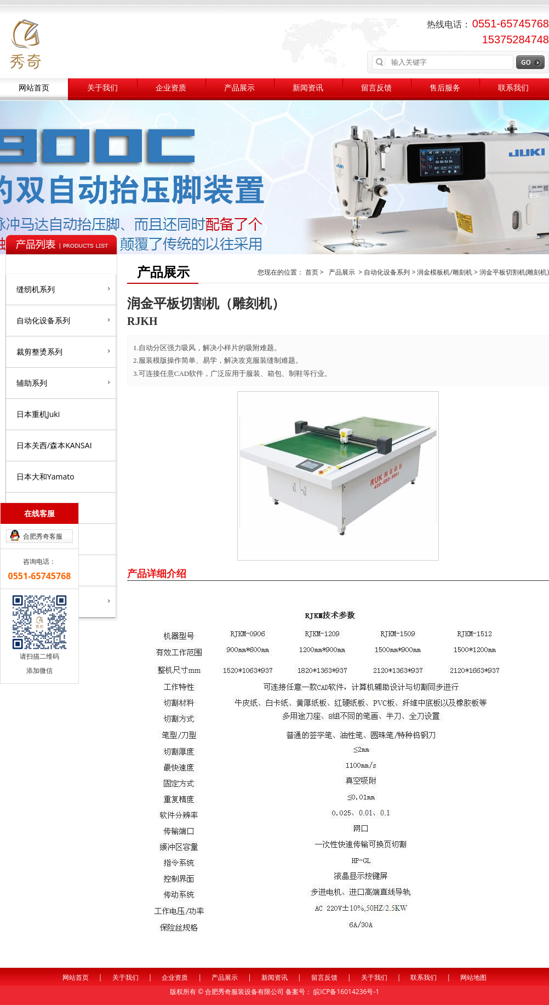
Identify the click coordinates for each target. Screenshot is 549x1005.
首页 (312, 272)
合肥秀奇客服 (42, 536)
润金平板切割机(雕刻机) (514, 272)
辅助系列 (63, 382)
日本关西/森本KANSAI (54, 445)
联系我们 (513, 88)
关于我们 (102, 88)
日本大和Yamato (45, 476)
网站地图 (473, 977)
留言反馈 (376, 88)
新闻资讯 (308, 88)
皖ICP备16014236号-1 (346, 991)
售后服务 (445, 88)
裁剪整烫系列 (63, 351)
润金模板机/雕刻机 (444, 272)
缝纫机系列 (63, 288)
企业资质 (171, 88)
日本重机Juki (38, 414)
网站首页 (34, 88)
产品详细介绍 (156, 573)
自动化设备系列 (63, 320)
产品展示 (239, 88)
